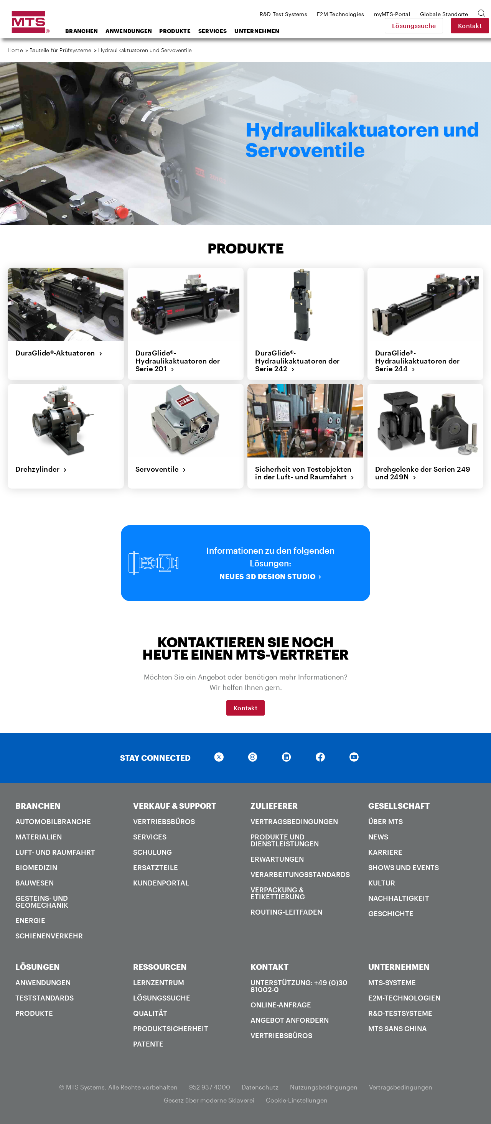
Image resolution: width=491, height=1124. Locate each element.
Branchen (81, 31)
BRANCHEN (38, 805)
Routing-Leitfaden (286, 912)
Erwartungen (277, 859)
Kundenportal (161, 883)
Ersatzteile (155, 867)
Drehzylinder (41, 469)
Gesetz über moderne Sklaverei (209, 1100)
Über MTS (385, 821)
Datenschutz (260, 1087)
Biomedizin (36, 867)
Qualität (150, 1013)
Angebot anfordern (289, 1020)
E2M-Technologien (404, 998)
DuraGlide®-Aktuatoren (58, 353)
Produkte (174, 31)
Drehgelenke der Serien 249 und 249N (423, 473)
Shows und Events (403, 867)
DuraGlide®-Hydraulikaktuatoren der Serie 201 (177, 360)
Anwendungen (128, 31)
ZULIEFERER (274, 805)
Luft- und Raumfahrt (55, 852)
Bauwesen (34, 883)
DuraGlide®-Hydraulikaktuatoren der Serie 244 (417, 360)
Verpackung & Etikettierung (277, 893)
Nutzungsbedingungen (324, 1087)
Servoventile (160, 469)
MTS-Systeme (392, 982)
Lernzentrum (158, 982)
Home (15, 50)
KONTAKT (269, 966)
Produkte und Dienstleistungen (284, 840)
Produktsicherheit (170, 1028)
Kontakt (464, 25)
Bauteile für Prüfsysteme (60, 50)
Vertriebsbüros (164, 821)
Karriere (385, 852)
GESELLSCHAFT (399, 805)
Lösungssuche (408, 25)
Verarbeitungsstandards (300, 874)
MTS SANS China (397, 1028)
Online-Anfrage (280, 1005)
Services (212, 31)
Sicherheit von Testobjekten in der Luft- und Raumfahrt (304, 473)
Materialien (38, 837)
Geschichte (391, 913)
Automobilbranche (53, 821)
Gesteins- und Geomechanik (41, 901)
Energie (30, 920)
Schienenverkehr (49, 935)
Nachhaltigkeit (398, 898)
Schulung (152, 852)
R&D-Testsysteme (400, 1013)
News (378, 837)
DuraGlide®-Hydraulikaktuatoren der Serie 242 (297, 360)
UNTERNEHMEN (399, 966)
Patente (148, 1044)
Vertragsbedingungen (294, 821)
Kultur (381, 883)
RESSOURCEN (160, 966)
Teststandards (44, 998)
